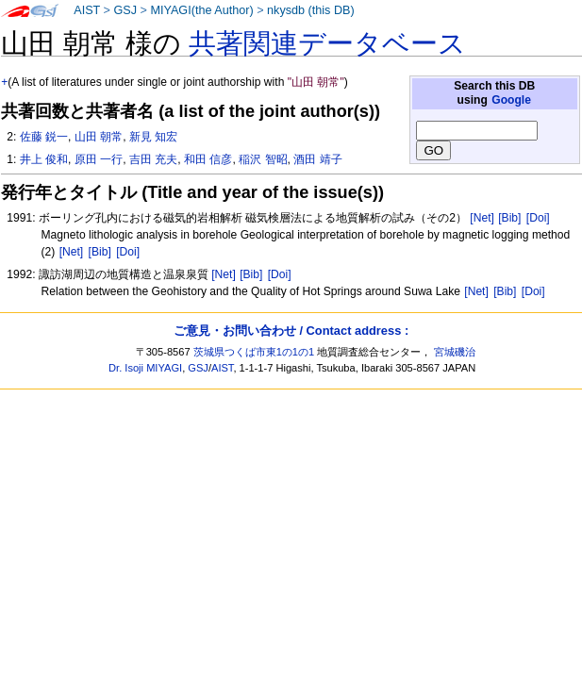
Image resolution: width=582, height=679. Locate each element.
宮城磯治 (454, 351)
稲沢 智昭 (263, 159)
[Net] (482, 217)
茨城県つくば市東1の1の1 (254, 351)
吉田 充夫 (153, 159)
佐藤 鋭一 (44, 136)
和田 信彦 (208, 159)
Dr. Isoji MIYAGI (145, 367)
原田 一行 (99, 159)
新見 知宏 (153, 136)
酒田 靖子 (317, 159)
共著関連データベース (327, 43)
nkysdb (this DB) (311, 10)
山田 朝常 (99, 136)
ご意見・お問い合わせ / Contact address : (291, 330)
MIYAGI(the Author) (201, 10)
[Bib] (509, 217)
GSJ (125, 10)
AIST (87, 10)
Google (511, 100)
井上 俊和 (44, 159)
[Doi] (538, 217)
